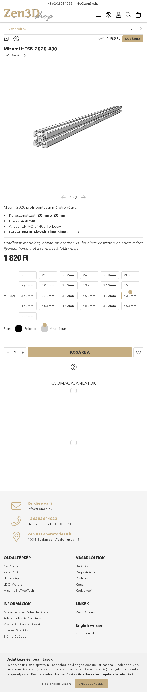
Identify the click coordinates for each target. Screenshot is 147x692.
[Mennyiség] (15, 352)
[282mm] (130, 275)
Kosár (80, 584)
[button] (138, 352)
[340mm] (110, 285)
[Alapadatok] (6, 39)
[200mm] (28, 275)
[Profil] (118, 15)
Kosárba (133, 39)
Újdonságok (13, 578)
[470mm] (69, 306)
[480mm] (89, 306)
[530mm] (28, 316)
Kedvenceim (85, 590)
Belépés (82, 566)
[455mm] (48, 306)
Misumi (9, 590)
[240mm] (89, 275)
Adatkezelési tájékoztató (22, 618)
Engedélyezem (91, 683)
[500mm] (110, 306)
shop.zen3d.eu (87, 633)
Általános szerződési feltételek (27, 612)
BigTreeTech (25, 590)
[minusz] (7, 352)
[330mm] (69, 285)
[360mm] (28, 296)
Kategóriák (12, 572)
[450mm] (28, 306)
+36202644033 (60, 3)
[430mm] (130, 296)
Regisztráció (85, 572)
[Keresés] (128, 15)
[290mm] (28, 285)
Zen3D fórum (86, 612)
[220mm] (48, 275)
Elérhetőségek (15, 636)
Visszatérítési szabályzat (22, 624)
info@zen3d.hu (87, 3)
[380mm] (69, 296)
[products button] (99, 15)
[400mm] (89, 296)
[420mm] (110, 296)
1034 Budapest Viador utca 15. (54, 539)
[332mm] (89, 285)
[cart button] (138, 15)
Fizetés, (10, 630)
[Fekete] (18, 328)
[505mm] (130, 306)
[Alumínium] (44, 328)
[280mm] (110, 275)
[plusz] (22, 352)
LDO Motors (13, 584)
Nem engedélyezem (56, 683)
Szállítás (22, 630)
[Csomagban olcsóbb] (16, 39)
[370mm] (48, 296)
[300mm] (48, 285)
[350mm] (130, 285)
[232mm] (69, 275)
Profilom (82, 578)
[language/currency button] (109, 15)
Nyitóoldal (11, 566)
